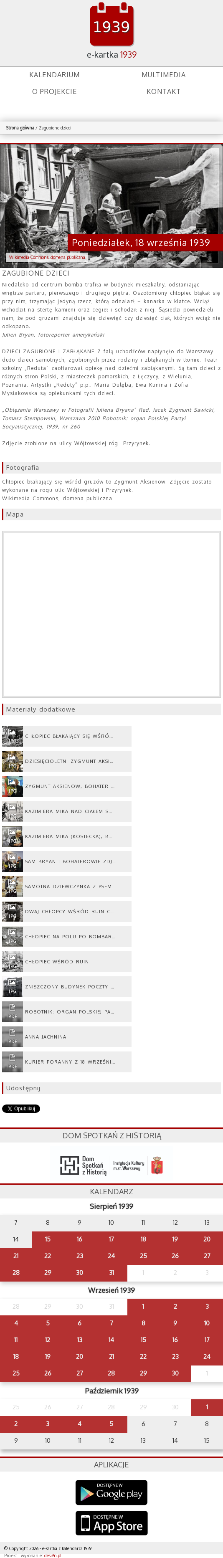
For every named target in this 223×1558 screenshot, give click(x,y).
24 (111, 1256)
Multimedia (164, 75)
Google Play (111, 1492)
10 (207, 1323)
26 (175, 1256)
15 (48, 1239)
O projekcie (54, 91)
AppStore (111, 1524)
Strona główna (20, 127)
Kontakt (164, 91)
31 (111, 1273)
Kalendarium (54, 75)
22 (47, 1256)
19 (175, 1239)
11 (16, 1340)
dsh (111, 1163)
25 (143, 1256)
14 (111, 1340)
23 (79, 1256)
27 (207, 1256)
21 (15, 1256)
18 (143, 1239)
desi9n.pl (52, 1555)
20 (206, 1239)
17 (111, 1239)
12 (47, 1340)
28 (16, 1273)
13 (79, 1340)
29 (47, 1273)
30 (79, 1273)
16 (79, 1239)
